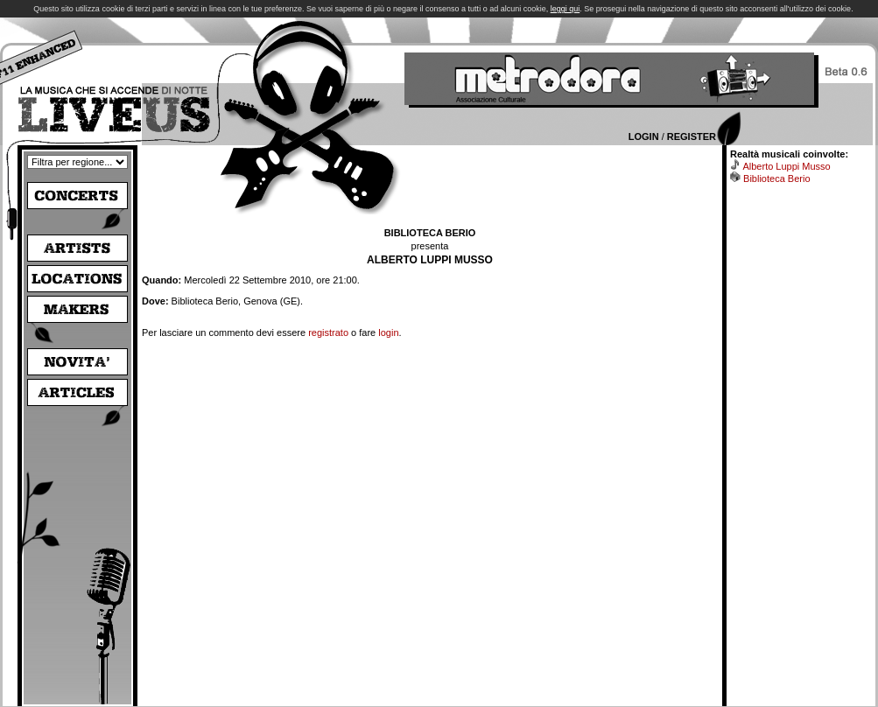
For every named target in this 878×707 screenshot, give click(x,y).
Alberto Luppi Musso (786, 166)
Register (691, 136)
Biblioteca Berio (776, 178)
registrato (328, 332)
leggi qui (565, 8)
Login (644, 136)
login (388, 332)
